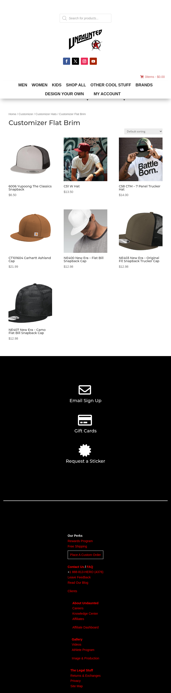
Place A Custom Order (85, 555)
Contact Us (76, 567)
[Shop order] (143, 131)
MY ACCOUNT (110, 95)
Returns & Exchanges (85, 675)
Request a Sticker (85, 461)
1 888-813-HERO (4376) (86, 572)
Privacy (75, 681)
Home (12, 114)
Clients (72, 591)
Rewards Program (80, 541)
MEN (22, 85)
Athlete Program (83, 650)
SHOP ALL (76, 85)
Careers (77, 608)
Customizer (26, 114)
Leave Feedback (79, 577)
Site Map (76, 686)
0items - (152, 77)
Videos (76, 644)
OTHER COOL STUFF (110, 85)
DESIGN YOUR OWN (67, 95)
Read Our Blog (78, 582)
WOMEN (39, 85)
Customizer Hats (46, 114)
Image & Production (85, 658)
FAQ (90, 567)
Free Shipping (77, 546)
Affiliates (78, 619)
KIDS (56, 85)
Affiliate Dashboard (85, 627)
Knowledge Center (85, 613)
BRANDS (144, 85)
